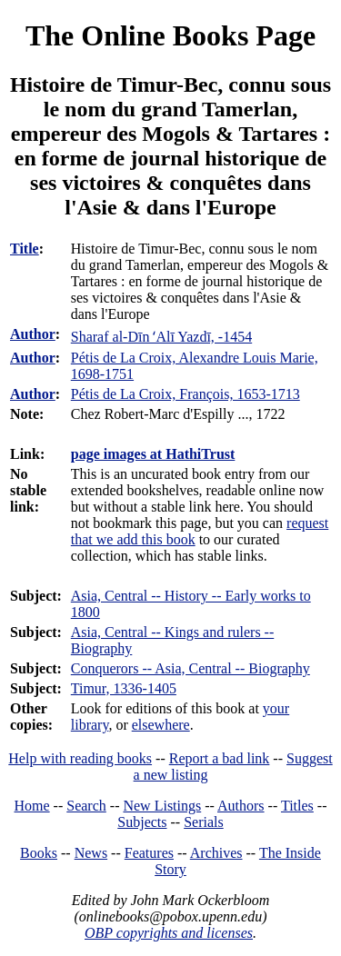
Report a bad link (219, 758)
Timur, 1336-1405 (123, 688)
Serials (204, 822)
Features (149, 853)
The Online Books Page (170, 35)
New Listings (162, 805)
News (91, 853)
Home (32, 805)
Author (32, 334)
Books (38, 853)
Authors (241, 805)
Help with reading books (80, 758)
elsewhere (161, 724)
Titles (297, 805)
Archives (216, 853)
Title (24, 248)
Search (86, 805)
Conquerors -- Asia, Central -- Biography (190, 668)
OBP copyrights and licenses (169, 933)
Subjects (141, 822)
